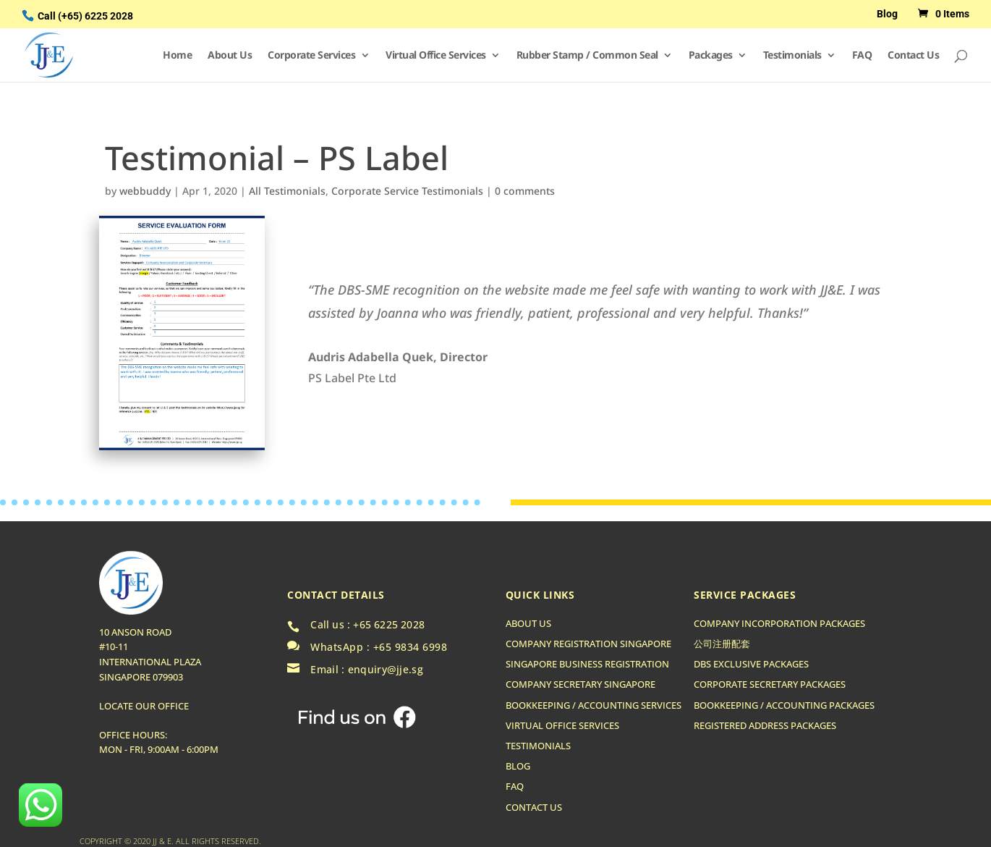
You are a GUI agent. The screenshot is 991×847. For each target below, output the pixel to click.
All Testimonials (287, 191)
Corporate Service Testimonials (407, 191)
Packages (711, 56)
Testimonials (792, 56)
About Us (230, 56)
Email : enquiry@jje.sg (366, 669)
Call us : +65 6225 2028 (367, 624)
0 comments (525, 191)
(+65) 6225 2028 (95, 16)
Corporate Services (311, 56)
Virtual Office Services (436, 56)
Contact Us (913, 56)
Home (177, 56)
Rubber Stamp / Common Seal (587, 56)
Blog (887, 14)
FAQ (862, 56)
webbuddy (145, 191)
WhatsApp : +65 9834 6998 (378, 647)
